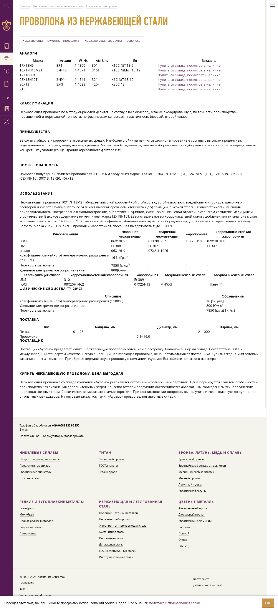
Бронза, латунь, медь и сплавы (211, 452)
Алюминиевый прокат (194, 508)
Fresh (219, 585)
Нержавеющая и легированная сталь (130, 504)
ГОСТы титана (108, 466)
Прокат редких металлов (36, 521)
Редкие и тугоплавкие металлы (52, 501)
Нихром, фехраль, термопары (40, 459)
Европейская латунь (192, 491)
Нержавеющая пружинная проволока (50, 41)
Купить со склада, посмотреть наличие (189, 65)
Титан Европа (108, 472)
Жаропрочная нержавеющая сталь (123, 525)
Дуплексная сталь (111, 544)
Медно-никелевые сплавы (196, 472)
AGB (22, 589)
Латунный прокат (190, 484)
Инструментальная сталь (116, 557)
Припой (184, 533)
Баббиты (184, 527)
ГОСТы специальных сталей (117, 551)
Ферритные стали (111, 538)
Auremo (6, 25)
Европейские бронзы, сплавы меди (202, 466)
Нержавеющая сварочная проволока (112, 41)
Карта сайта (201, 579)
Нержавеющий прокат (114, 519)
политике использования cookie (175, 603)
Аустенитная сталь (111, 532)
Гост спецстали (30, 478)
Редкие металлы (30, 527)
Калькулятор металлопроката (63, 436)
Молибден (27, 514)
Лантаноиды (28, 533)
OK (267, 603)
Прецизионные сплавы (35, 466)
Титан (105, 452)
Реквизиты (27, 583)
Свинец (184, 546)
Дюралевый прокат (192, 514)
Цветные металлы (197, 501)
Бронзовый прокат (191, 459)
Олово (183, 540)
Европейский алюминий (195, 521)
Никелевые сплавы (39, 452)
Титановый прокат (111, 459)
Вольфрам (27, 508)
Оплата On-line (29, 436)
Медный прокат (189, 478)
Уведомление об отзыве (36, 595)
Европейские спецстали (35, 472)
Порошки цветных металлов (118, 513)
